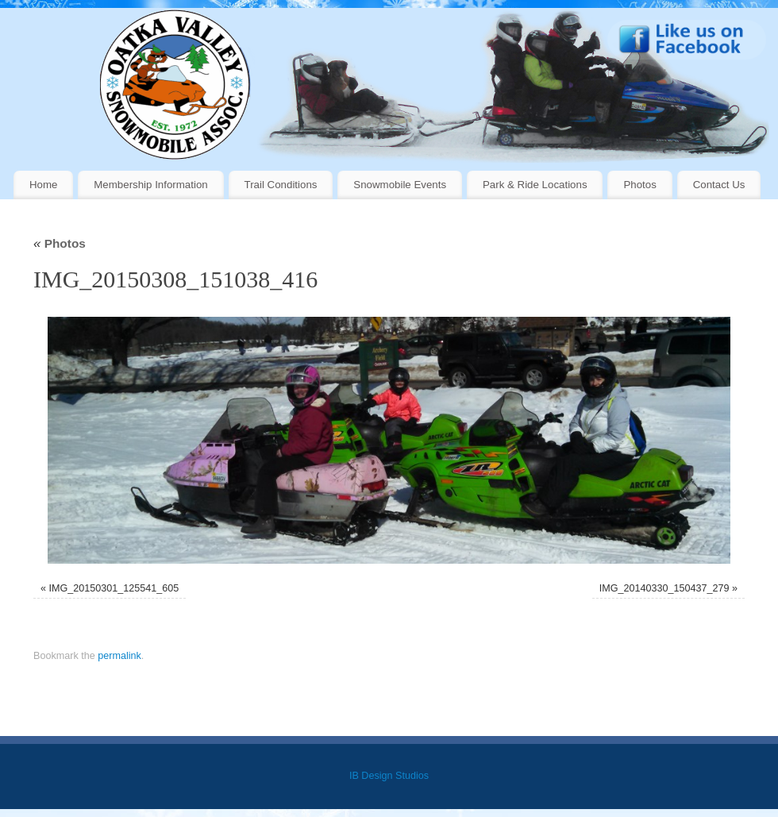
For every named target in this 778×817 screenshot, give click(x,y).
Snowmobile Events (399, 185)
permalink (119, 655)
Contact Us (719, 185)
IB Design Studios (389, 775)
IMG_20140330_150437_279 (664, 588)
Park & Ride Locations (535, 185)
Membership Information (150, 185)
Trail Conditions (281, 185)
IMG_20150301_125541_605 (113, 588)
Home (43, 185)
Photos (639, 185)
